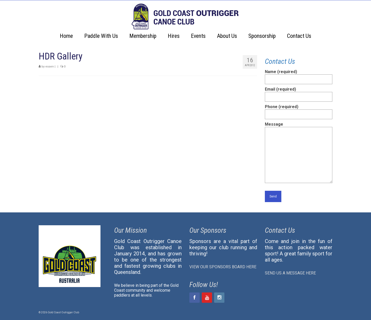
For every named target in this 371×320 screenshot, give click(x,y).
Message (299, 127)
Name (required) (299, 75)
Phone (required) (299, 110)
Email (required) (299, 93)
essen (49, 66)
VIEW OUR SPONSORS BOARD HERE (222, 266)
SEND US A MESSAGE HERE (290, 273)
